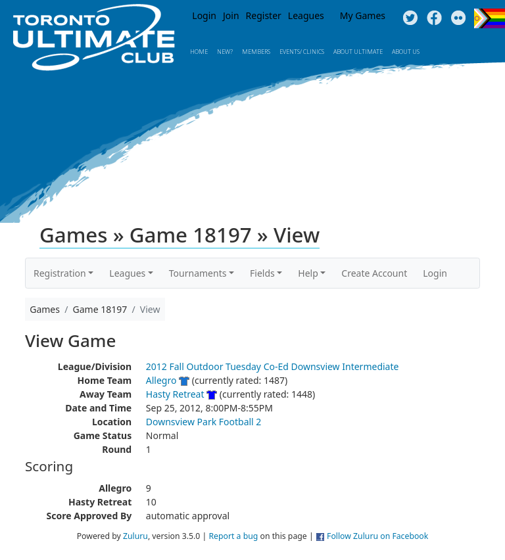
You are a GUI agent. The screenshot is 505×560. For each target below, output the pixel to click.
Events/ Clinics (301, 51)
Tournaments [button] (198, 273)
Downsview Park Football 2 (204, 421)
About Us (406, 51)
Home (199, 51)
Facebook (434, 18)
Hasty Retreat (175, 394)
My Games (362, 15)
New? (225, 51)
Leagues (306, 15)
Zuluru (135, 536)
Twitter (410, 18)
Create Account (374, 273)
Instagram (459, 18)
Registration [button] (60, 273)
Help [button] (308, 273)
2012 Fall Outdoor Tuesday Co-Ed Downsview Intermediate (272, 366)
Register (263, 15)
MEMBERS (256, 51)
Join (231, 15)
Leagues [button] (127, 273)
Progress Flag (489, 18)
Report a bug (233, 536)
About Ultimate (358, 51)
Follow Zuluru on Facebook (377, 536)
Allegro (161, 380)
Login (204, 15)
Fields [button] (262, 273)
